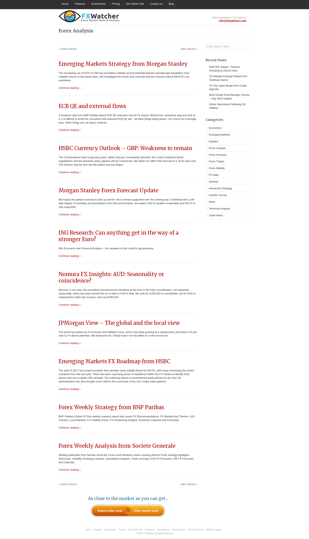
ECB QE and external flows (92, 106)
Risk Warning (163, 530)
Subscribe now (109, 511)
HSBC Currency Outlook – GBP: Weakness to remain (125, 148)
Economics (215, 127)
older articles (188, 48)
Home (65, 3)
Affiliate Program (213, 530)
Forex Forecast (217, 154)
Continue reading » (70, 87)
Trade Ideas (216, 215)
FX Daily (214, 174)
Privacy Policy (178, 530)
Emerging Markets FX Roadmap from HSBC (114, 361)
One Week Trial (135, 3)
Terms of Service (195, 530)
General (213, 181)
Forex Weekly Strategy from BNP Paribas (111, 407)
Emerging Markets (219, 134)
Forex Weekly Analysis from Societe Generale (117, 446)
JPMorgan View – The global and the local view (119, 323)
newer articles (68, 48)
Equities (213, 141)
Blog (171, 3)
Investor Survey (218, 195)
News (212, 201)
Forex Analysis (217, 148)
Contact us (156, 3)
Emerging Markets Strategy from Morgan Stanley (123, 64)
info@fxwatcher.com (232, 20)
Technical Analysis (219, 208)
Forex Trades (216, 161)
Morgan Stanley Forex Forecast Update (108, 190)
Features (80, 3)
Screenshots (98, 3)
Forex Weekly (217, 168)
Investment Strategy (220, 188)
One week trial (146, 511)
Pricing (116, 3)
